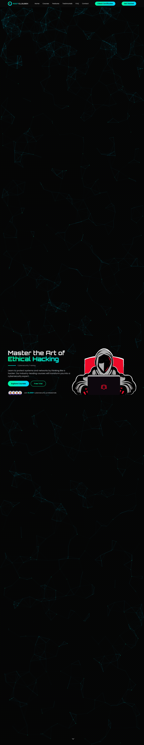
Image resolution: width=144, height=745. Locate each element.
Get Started (129, 3)
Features (55, 3)
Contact (85, 3)
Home (37, 3)
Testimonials (67, 3)
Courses (46, 3)
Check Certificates (105, 3)
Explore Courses (18, 383)
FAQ (77, 3)
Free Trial (38, 383)
